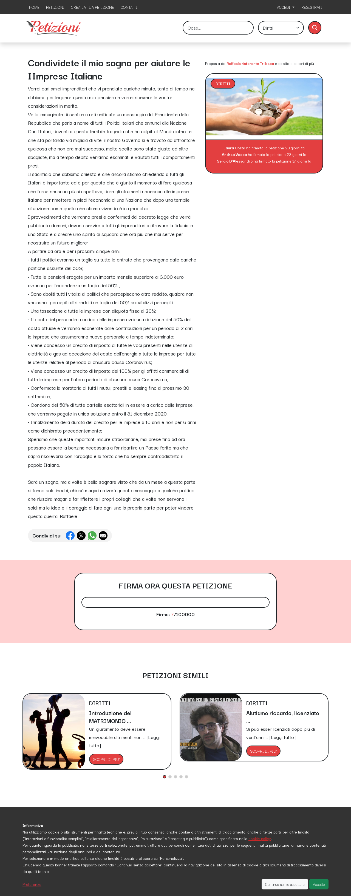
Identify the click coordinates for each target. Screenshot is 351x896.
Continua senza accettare (285, 884)
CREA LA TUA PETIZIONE (92, 7)
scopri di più (304, 63)
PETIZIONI (55, 7)
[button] (164, 776)
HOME (34, 7)
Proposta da (215, 63)
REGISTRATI (311, 7)
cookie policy (259, 838)
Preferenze (31, 884)
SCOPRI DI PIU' (106, 759)
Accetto (319, 884)
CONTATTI (129, 7)
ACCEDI (284, 7)
